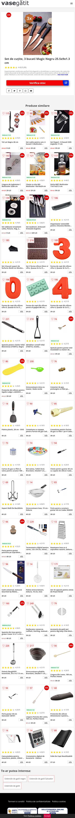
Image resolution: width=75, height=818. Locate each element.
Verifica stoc (49, 83)
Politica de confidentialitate (38, 801)
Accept (47, 816)
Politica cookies (59, 801)
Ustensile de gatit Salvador (41, 778)
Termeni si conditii (16, 801)
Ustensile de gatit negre (15, 778)
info (21, 148)
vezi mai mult (63, 75)
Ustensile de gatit (12, 786)
